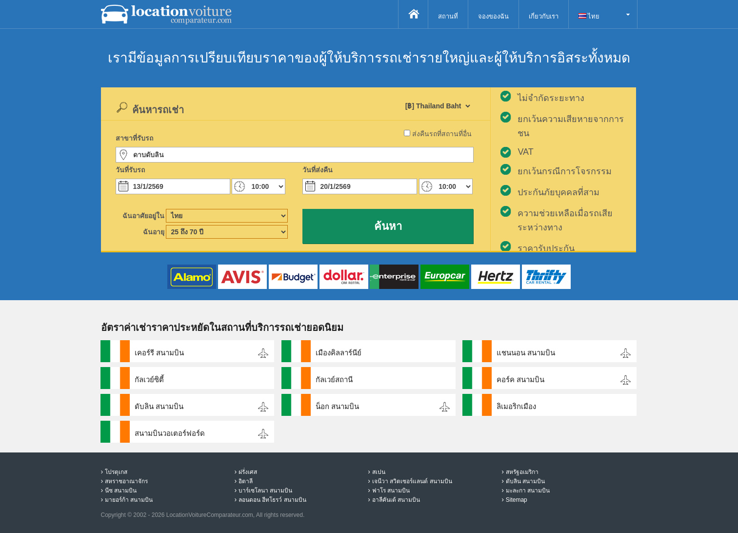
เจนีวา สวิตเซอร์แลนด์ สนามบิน (412, 481)
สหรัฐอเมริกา (522, 472)
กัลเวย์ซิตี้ (149, 379)
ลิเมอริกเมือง (516, 406)
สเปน (378, 472)
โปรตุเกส (116, 472)
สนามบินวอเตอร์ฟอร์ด (170, 433)
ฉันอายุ (153, 232)
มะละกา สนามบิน (528, 490)
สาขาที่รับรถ (134, 138)
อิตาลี (246, 481)
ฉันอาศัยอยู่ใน (143, 216)
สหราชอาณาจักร (126, 481)
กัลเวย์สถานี (334, 379)
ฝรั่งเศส (248, 472)
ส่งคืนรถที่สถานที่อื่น (442, 134)
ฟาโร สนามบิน (391, 490)
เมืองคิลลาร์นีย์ (338, 352)
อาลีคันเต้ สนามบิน (396, 499)
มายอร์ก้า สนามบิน (129, 499)
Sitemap (516, 499)
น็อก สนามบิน (337, 406)
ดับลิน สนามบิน (159, 406)
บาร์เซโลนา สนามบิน (265, 490)
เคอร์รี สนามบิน (159, 352)
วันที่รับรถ (130, 170)
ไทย (589, 16)
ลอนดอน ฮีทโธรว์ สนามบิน (272, 499)
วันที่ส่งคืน (317, 170)
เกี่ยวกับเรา (543, 16)
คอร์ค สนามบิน (520, 379)
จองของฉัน (493, 16)
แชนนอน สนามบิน (526, 352)
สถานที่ (448, 16)
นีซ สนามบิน (121, 490)
